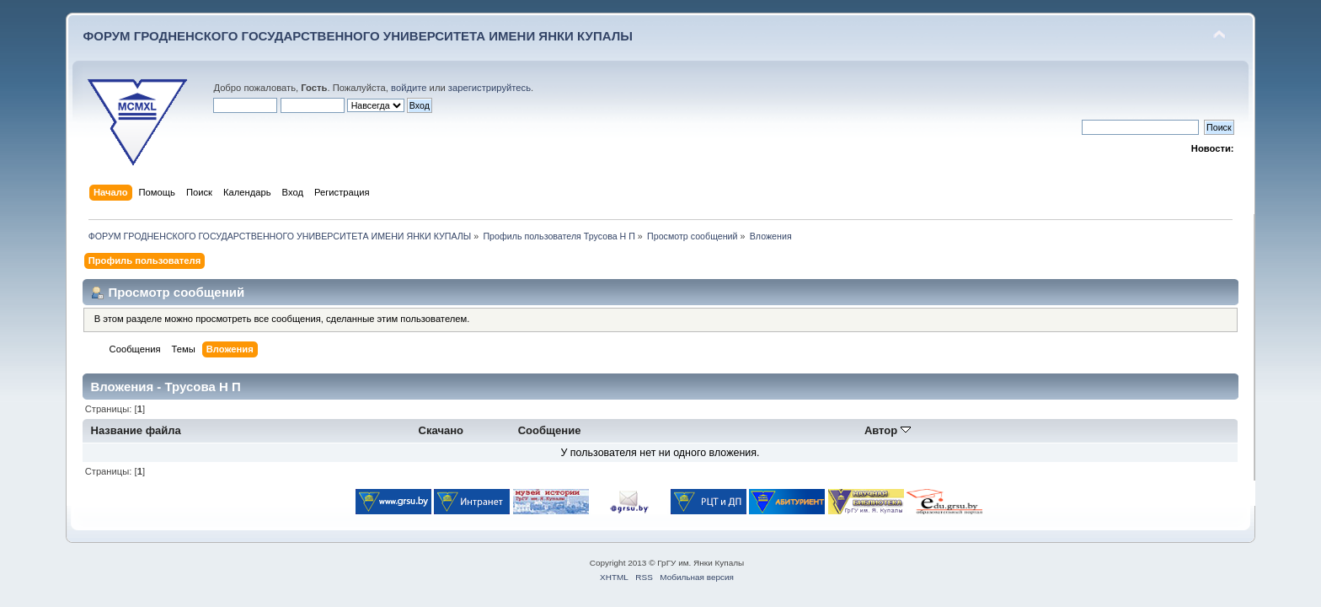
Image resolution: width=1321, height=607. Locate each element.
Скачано (441, 430)
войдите (408, 88)
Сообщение (549, 430)
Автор (887, 430)
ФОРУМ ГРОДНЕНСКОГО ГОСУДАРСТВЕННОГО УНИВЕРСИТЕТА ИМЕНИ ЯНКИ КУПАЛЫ (358, 36)
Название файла (136, 430)
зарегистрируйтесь (489, 88)
